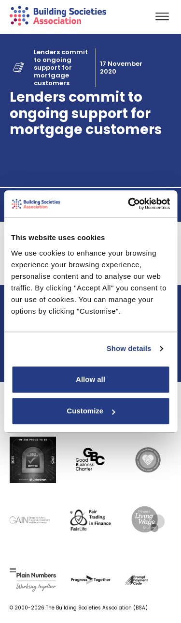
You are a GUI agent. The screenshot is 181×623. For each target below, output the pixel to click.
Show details (129, 348)
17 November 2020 (121, 68)
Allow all (90, 379)
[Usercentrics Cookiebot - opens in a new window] (129, 204)
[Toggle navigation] (162, 17)
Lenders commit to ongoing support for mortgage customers (61, 67)
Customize (91, 411)
